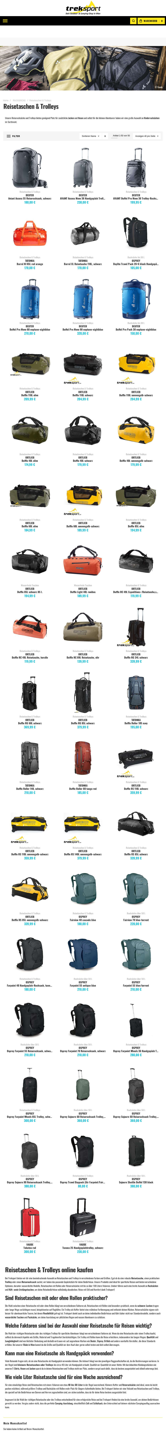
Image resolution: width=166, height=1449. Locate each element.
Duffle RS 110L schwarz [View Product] (136, 746)
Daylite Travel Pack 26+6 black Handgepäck (136, 252)
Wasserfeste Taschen (30, 573)
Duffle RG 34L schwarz (136, 645)
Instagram (50, 1378)
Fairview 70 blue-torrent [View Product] (136, 877)
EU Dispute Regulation (96, 1378)
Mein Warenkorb (14, 1361)
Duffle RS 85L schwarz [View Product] (136, 811)
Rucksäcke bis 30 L (136, 245)
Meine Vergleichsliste (16, 1370)
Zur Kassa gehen (14, 1374)
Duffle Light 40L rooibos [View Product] (83, 549)
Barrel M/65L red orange (30, 252)
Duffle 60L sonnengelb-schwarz (83, 514)
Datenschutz (91, 1386)
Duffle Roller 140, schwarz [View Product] (30, 746)
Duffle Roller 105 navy (136, 711)
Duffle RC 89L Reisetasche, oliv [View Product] (83, 615)
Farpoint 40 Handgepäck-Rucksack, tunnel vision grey (30, 973)
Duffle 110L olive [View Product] (30, 352)
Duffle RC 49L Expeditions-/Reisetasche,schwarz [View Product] (136, 549)
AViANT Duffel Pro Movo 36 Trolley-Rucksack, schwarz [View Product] (136, 155)
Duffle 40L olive (30, 448)
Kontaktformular (53, 1357)
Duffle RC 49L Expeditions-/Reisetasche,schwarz (136, 580)
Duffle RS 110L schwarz (136, 776)
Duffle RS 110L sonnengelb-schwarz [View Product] (30, 811)
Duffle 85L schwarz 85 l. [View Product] (30, 549)
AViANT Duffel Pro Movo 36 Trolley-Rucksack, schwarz (136, 186)
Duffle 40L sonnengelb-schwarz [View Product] (136, 418)
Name (94, 124)
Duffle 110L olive (29, 383)
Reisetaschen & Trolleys (30, 179)
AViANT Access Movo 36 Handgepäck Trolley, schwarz (83, 186)
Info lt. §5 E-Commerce (56, 1370)
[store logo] (83, 8)
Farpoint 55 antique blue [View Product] (83, 943)
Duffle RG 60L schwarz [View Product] (30, 680)
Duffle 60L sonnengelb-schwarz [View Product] (83, 483)
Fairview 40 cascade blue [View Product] (83, 877)
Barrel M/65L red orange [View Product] (30, 221)
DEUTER (30, 183)
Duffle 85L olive (136, 514)
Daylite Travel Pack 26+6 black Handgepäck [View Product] (136, 221)
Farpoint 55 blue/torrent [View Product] (136, 943)
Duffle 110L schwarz (83, 383)
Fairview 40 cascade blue (83, 908)
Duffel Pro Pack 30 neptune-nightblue (136, 317)
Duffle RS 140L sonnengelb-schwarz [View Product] (83, 811)
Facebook (50, 1374)
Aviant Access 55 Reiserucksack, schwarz (29, 186)
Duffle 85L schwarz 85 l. (29, 580)
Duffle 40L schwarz (83, 448)
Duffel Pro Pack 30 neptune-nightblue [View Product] (136, 287)
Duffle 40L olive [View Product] (30, 418)
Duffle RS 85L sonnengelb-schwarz (30, 908)
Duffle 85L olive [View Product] (136, 483)
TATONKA (29, 248)
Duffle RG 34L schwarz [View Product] (136, 615)
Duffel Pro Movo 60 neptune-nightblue (30, 317)
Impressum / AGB (53, 1365)
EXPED (128, 1370)
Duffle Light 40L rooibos (82, 580)
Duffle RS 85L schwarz (136, 842)
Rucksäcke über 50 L (136, 901)
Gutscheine (90, 1361)
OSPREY (136, 248)
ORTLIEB (29, 380)
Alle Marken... (132, 1386)
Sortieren (86, 124)
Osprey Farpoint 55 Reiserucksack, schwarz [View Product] (30, 1008)
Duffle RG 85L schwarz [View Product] (83, 680)
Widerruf (89, 1382)
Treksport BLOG (53, 1386)
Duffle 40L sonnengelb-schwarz (136, 448)
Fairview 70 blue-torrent (136, 908)
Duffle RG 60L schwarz (30, 711)
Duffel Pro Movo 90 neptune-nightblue (83, 317)
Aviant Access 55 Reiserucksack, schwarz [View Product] (30, 155)
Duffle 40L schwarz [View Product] (83, 418)
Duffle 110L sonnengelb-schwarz (136, 383)
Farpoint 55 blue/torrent (136, 973)
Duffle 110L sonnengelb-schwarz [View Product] (136, 352)
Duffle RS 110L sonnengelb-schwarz (29, 842)
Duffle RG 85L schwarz (83, 711)
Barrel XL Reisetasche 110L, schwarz (83, 252)
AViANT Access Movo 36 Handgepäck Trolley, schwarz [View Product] (83, 155)
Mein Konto (11, 1357)
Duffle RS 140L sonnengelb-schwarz (83, 842)
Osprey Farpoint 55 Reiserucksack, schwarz (30, 1039)
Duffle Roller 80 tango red (83, 776)
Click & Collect (92, 1365)
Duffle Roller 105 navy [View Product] (136, 680)
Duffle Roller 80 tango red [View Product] (83, 746)
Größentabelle (92, 1370)
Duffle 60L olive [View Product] (30, 483)
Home (5, 88)
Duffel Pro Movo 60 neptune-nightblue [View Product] (30, 287)
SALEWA (129, 1378)
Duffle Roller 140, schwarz (29, 776)
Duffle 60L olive (30, 514)
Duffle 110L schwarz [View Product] (83, 352)
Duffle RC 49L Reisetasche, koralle (30, 645)
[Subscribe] (151, 1311)
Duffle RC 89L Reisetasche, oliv (83, 645)
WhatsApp (50, 1382)
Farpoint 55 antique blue (83, 973)
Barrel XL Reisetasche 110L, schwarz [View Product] (83, 221)
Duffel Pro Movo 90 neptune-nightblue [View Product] (83, 287)
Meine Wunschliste (15, 1365)
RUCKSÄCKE (19, 88)
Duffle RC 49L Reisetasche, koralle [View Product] (30, 615)
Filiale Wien (51, 1361)
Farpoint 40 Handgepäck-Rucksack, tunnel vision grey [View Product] (30, 943)
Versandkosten (92, 1357)
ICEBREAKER (131, 1382)
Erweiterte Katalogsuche (97, 1374)
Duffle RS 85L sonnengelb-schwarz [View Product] (30, 877)
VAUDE (128, 1357)
